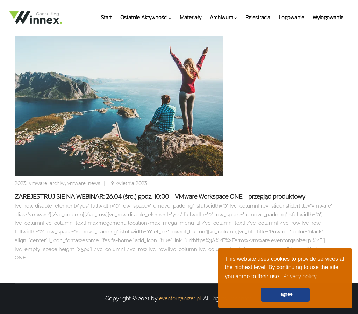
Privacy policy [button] (300, 277)
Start (106, 18)
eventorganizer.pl (180, 299)
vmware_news (83, 184)
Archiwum (223, 18)
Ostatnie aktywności (145, 18)
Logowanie (291, 18)
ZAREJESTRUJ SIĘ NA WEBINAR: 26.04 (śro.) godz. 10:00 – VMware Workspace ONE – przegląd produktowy (160, 197)
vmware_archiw (47, 184)
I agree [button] (285, 294)
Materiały (190, 18)
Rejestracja (257, 18)
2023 (20, 184)
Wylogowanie (328, 18)
